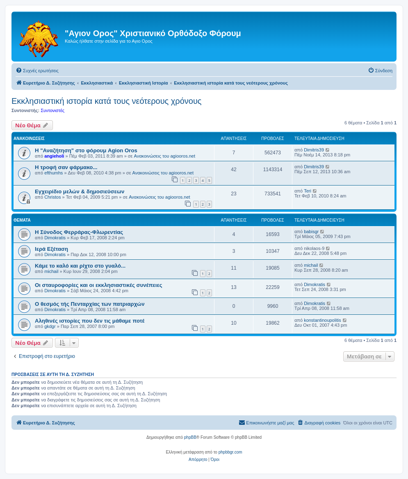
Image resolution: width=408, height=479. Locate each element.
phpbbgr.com (230, 452)
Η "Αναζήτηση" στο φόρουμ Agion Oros (86, 150)
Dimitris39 (314, 149)
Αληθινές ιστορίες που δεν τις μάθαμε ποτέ (89, 321)
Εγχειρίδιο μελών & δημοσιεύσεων (79, 191)
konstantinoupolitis (322, 320)
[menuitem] (37, 71)
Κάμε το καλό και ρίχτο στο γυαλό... (80, 266)
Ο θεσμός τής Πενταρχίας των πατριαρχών (89, 304)
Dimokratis (55, 237)
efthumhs (53, 172)
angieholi (54, 156)
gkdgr (50, 326)
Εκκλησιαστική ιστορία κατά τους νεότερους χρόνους (106, 100)
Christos (52, 197)
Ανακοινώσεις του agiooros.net (164, 156)
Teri (307, 190)
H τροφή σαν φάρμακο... (66, 167)
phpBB (190, 437)
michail (51, 271)
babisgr (311, 231)
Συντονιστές (52, 110)
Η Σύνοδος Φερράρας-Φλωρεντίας (79, 232)
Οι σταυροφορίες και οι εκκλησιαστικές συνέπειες (98, 285)
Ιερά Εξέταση (51, 249)
